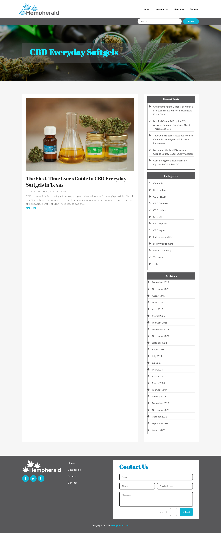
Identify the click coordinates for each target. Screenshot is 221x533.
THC (155, 263)
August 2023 (158, 429)
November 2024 (160, 335)
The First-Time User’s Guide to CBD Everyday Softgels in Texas (76, 181)
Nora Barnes (34, 191)
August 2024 (158, 349)
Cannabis (158, 183)
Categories (162, 8)
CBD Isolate (159, 210)
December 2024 (160, 329)
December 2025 (160, 282)
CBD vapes (159, 230)
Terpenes (158, 257)
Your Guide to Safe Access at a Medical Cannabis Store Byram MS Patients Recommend (173, 139)
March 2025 (158, 315)
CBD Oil (157, 216)
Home (146, 8)
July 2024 (157, 356)
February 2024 (159, 389)
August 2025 (158, 295)
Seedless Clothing (162, 250)
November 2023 (160, 409)
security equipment (163, 243)
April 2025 (157, 309)
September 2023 (160, 423)
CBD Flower (61, 191)
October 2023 (159, 416)
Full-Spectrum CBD (163, 236)
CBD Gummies (161, 203)
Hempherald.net (120, 525)
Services (179, 8)
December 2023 (160, 403)
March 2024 (158, 382)
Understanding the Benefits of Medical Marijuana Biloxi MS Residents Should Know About (173, 110)
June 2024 (157, 362)
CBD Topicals (160, 223)
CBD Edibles (159, 189)
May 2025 (157, 302)
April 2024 (157, 376)
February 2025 (159, 322)
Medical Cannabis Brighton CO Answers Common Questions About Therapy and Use (171, 125)
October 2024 (159, 342)
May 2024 (157, 369)
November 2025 (160, 289)
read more (31, 207)
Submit (186, 511)
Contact (194, 8)
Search (191, 21)
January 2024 (159, 396)
